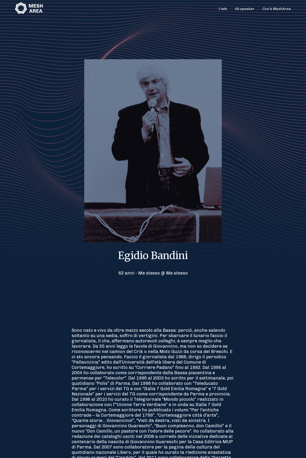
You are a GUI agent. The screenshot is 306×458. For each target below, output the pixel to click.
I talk (222, 9)
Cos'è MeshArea (276, 9)
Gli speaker (244, 9)
